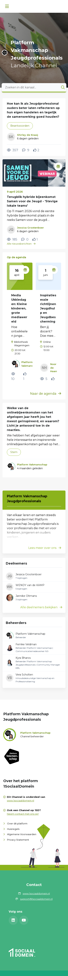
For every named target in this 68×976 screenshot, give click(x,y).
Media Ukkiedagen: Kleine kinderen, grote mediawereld (19, 308)
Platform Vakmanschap (30, 633)
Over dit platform (17, 823)
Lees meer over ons (44, 548)
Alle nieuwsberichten (21, 243)
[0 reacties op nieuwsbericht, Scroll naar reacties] (24, 239)
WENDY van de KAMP (30, 585)
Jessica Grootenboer (29, 574)
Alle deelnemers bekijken (41, 607)
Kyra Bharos (23, 657)
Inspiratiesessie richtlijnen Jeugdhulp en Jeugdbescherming (48, 308)
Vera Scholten (24, 674)
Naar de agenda (45, 394)
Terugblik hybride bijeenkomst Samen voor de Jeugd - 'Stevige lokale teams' (32, 201)
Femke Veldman (26, 644)
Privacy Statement (18, 839)
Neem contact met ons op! (23, 813)
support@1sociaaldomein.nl (36, 898)
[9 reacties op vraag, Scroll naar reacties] (25, 150)
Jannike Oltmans (26, 596)
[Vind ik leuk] (36, 150)
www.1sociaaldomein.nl (20, 800)
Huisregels (13, 828)
